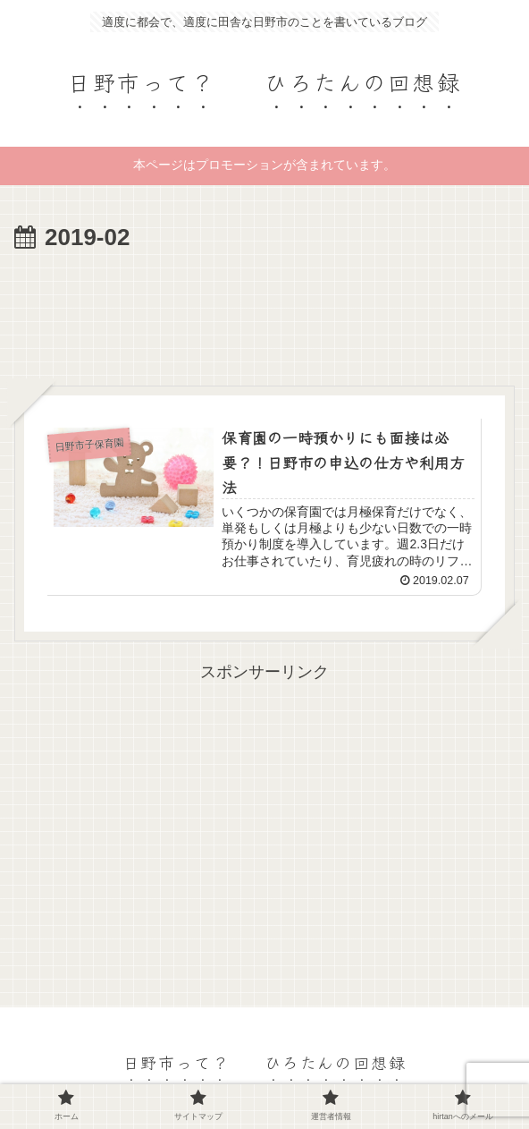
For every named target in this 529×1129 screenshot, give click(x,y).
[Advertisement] (264, 312)
